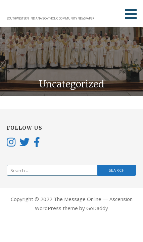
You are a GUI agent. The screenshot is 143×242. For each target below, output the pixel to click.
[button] (133, 14)
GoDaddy (97, 208)
